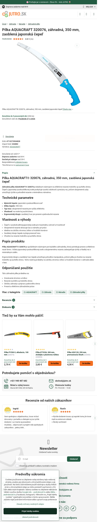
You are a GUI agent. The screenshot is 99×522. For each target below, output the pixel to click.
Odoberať (74, 459)
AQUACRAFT (15, 147)
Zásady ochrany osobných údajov (30, 504)
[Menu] (94, 14)
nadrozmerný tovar (22, 165)
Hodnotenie (7, 39)
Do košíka (70, 127)
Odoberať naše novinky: (48, 452)
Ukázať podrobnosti (30, 517)
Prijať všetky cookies (30, 511)
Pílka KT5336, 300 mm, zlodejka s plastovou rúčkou (47, 353)
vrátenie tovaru (21, 162)
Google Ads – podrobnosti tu (34, 492)
